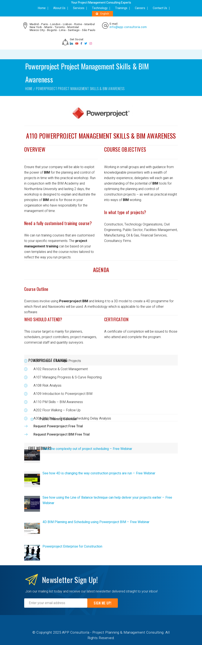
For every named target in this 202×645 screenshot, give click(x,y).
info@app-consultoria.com (128, 27)
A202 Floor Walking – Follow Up (57, 410)
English (102, 14)
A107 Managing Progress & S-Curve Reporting (67, 377)
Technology (100, 8)
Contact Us (160, 8)
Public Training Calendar (58, 419)
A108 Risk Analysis (47, 385)
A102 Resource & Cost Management (60, 369)
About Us (59, 8)
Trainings (121, 8)
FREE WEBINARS (40, 448)
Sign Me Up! (103, 603)
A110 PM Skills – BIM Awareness (58, 402)
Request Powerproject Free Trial (58, 426)
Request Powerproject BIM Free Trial (61, 434)
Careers (140, 8)
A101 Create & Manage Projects (57, 360)
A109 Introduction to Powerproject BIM (62, 393)
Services (78, 8)
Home (42, 8)
